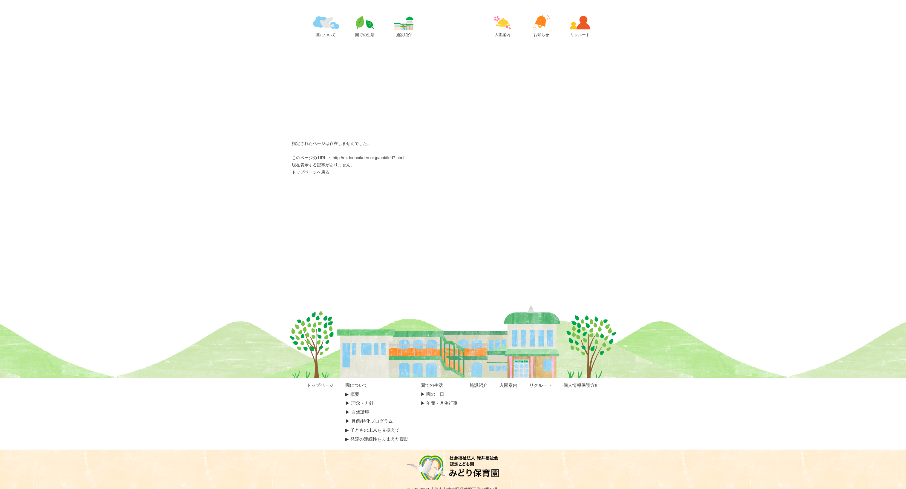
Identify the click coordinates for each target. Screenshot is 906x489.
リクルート (540, 385)
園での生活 (432, 385)
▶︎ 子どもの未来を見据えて (372, 430)
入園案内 (508, 385)
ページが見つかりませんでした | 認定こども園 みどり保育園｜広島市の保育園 (453, 24)
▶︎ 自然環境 (357, 412)
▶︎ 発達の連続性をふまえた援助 (376, 439)
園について (356, 385)
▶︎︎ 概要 (352, 394)
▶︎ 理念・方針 (359, 403)
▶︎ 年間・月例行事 (439, 403)
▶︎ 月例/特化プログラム (369, 421)
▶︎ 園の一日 (432, 394)
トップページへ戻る (310, 172)
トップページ (320, 385)
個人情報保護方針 (581, 385)
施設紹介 (479, 385)
